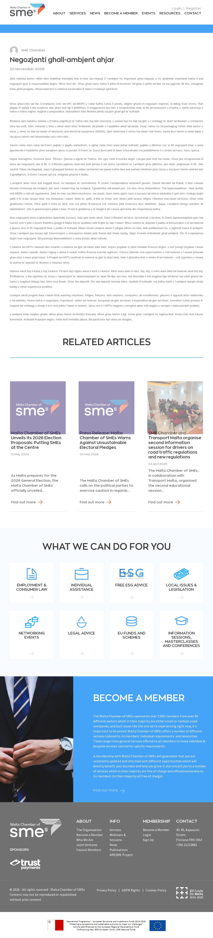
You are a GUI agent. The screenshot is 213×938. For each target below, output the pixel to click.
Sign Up (148, 840)
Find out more (23, 502)
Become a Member (121, 13)
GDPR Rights (131, 890)
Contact (192, 13)
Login (177, 8)
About (59, 13)
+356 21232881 (186, 845)
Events (148, 13)
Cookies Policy (156, 890)
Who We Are (84, 840)
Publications (119, 850)
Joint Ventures (86, 845)
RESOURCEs (169, 13)
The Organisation (89, 830)
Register (193, 8)
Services (77, 13)
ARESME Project (121, 855)
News (95, 13)
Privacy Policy (106, 890)
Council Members (88, 850)
